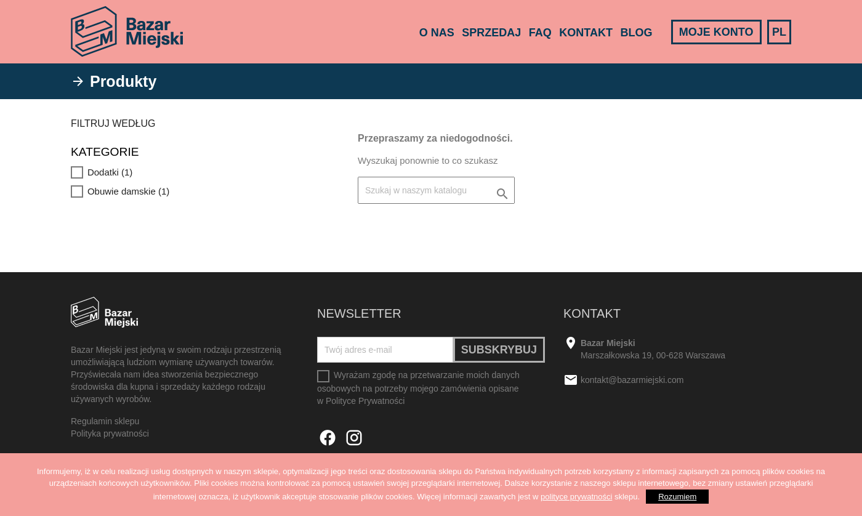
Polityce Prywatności (365, 401)
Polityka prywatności (110, 433)
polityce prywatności (576, 496)
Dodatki (109, 172)
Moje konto (716, 32)
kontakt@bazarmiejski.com (632, 380)
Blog (636, 32)
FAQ (540, 32)
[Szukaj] (436, 190)
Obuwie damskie (128, 191)
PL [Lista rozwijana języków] (779, 32)
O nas (436, 32)
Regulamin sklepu (105, 421)
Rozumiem (677, 496)
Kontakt (586, 32)
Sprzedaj (491, 32)
